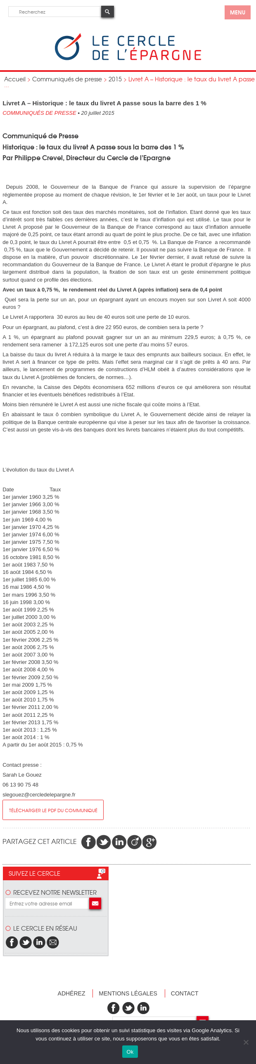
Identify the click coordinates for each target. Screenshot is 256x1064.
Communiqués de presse (67, 79)
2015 (115, 79)
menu (237, 12)
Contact (185, 993)
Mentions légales (128, 993)
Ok (129, 1052)
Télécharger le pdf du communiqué (53, 810)
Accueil (15, 79)
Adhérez (71, 993)
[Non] (246, 1042)
